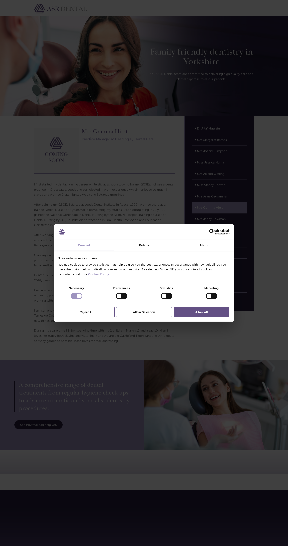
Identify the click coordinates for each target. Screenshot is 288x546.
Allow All (201, 312)
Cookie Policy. (99, 274)
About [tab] (204, 245)
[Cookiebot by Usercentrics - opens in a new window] (212, 232)
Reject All (86, 312)
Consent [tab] (84, 245)
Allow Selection (144, 312)
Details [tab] (144, 245)
